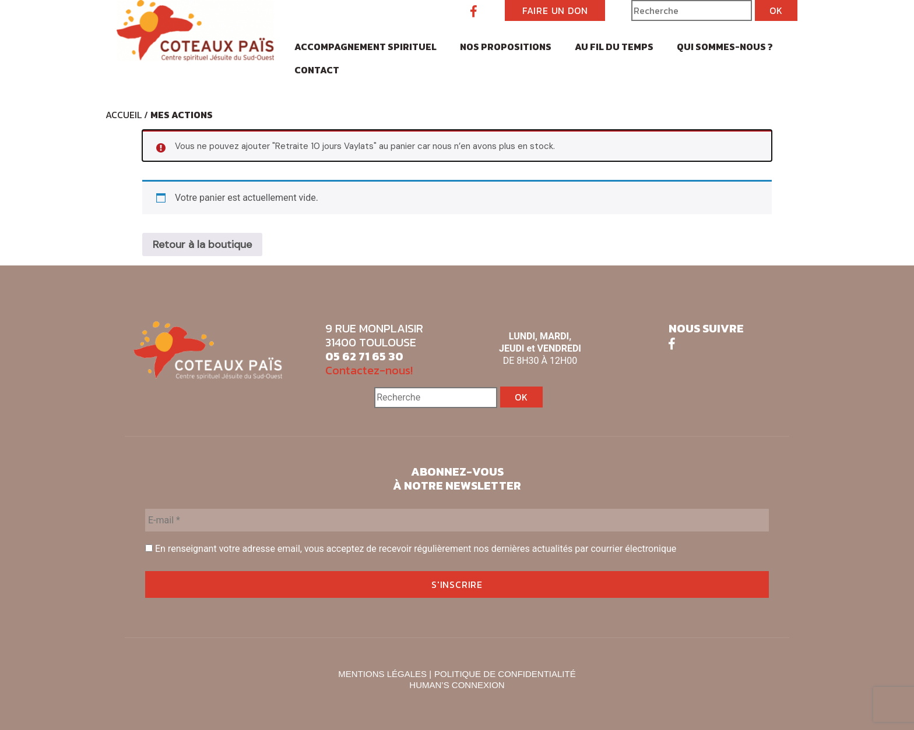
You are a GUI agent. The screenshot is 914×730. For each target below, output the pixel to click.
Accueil (124, 115)
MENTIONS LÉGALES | (384, 674)
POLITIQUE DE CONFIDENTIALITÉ (505, 674)
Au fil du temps (614, 47)
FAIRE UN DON (555, 10)
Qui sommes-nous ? (725, 47)
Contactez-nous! (369, 370)
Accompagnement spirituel (365, 47)
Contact (316, 70)
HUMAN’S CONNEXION (456, 685)
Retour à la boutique (202, 244)
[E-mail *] (457, 520)
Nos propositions (505, 47)
